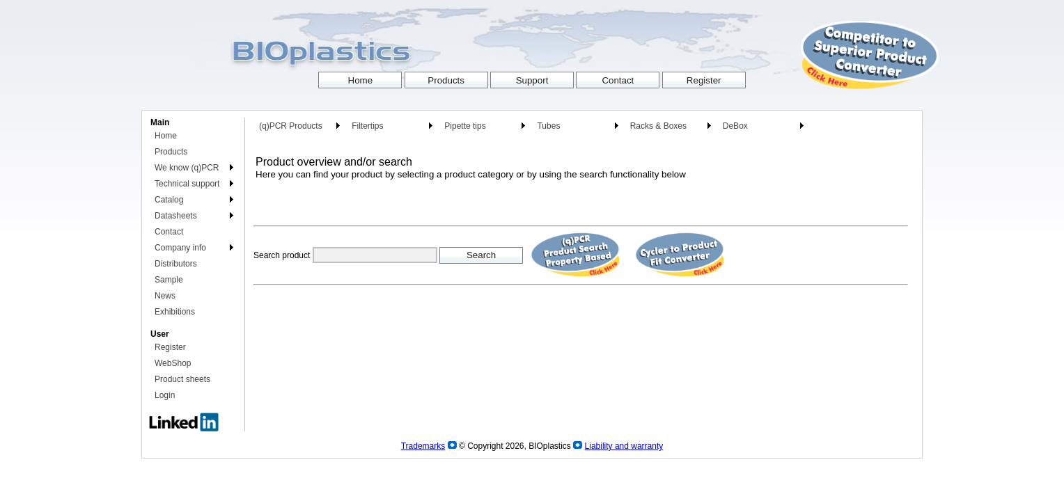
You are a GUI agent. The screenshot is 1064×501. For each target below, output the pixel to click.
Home (166, 136)
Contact (169, 232)
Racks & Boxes (658, 126)
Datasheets (176, 216)
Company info (180, 248)
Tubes (548, 126)
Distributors (176, 264)
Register (170, 347)
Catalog (169, 200)
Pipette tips (464, 126)
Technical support (187, 184)
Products (171, 152)
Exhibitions (175, 312)
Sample (169, 280)
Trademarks (423, 446)
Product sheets (182, 379)
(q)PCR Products (290, 126)
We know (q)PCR (187, 168)
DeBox (735, 126)
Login (165, 395)
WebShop (173, 363)
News (165, 296)
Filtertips (367, 126)
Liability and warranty (624, 446)
